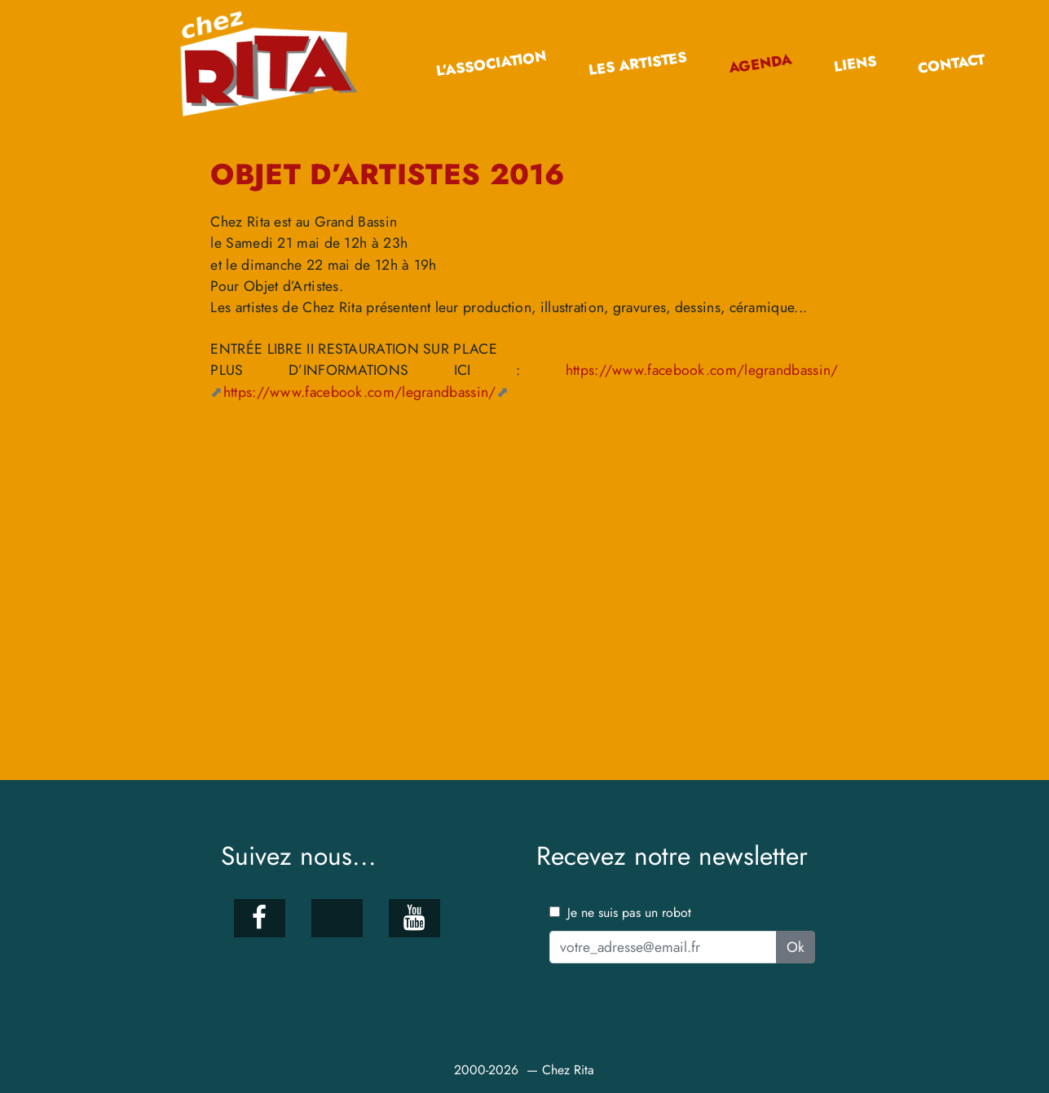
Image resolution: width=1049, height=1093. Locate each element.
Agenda (760, 63)
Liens (854, 64)
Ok (795, 947)
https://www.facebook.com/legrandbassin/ (359, 392)
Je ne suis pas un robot (620, 912)
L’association (491, 64)
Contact (950, 64)
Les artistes (638, 64)
